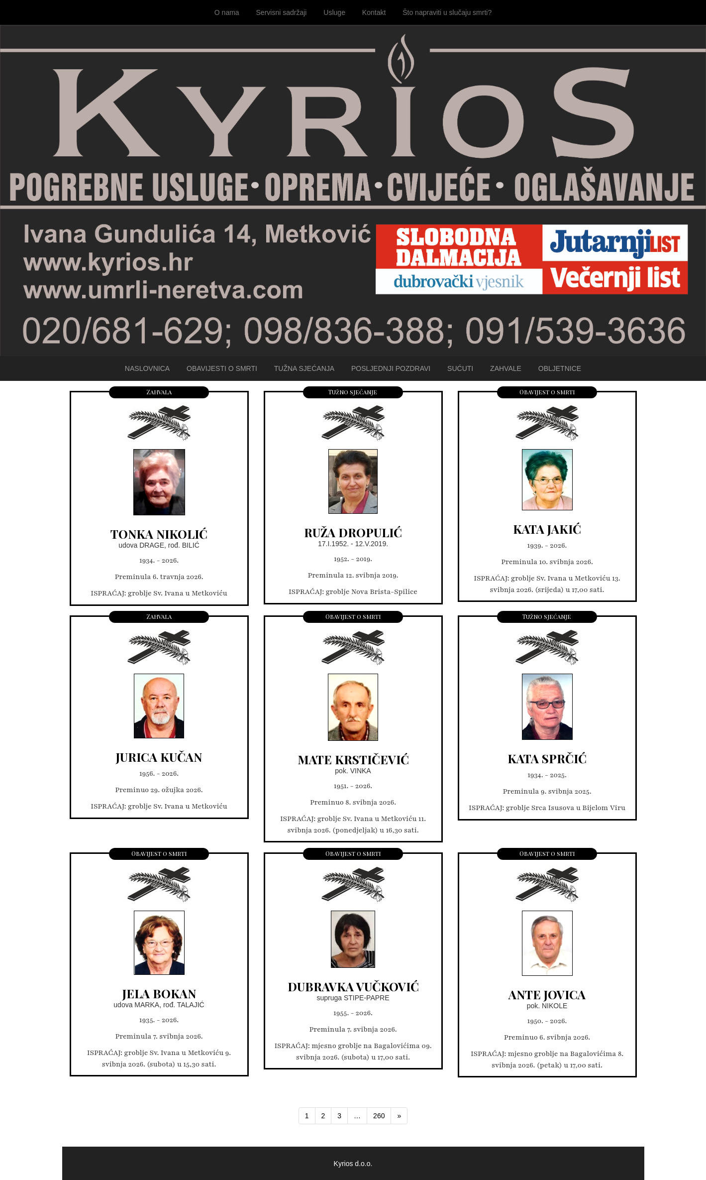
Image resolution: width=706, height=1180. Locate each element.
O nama (226, 12)
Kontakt (374, 12)
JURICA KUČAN (159, 756)
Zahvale (505, 368)
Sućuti (460, 368)
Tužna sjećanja (304, 368)
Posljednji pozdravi (390, 368)
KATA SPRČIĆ (547, 758)
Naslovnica (147, 368)
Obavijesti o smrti (222, 368)
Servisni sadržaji (281, 12)
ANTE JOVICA (547, 994)
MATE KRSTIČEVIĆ (353, 759)
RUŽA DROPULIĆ (353, 532)
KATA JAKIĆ (547, 528)
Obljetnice (559, 368)
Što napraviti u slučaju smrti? (447, 12)
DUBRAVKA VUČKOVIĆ (353, 986)
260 (379, 1116)
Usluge (334, 12)
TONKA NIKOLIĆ (158, 533)
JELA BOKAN (159, 993)
